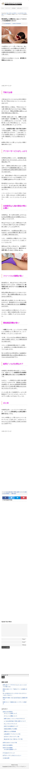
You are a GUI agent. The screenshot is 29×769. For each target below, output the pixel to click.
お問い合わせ (19, 8)
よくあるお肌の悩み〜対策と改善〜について (14, 492)
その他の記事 (6, 758)
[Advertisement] (15, 74)
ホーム (3, 8)
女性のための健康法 (8, 745)
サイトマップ (8, 8)
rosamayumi (8, 23)
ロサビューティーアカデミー (19, 766)
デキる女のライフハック (9, 753)
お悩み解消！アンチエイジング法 (12, 734)
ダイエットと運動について (10, 716)
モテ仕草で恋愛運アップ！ (10, 749)
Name (23, 639)
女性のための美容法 (8, 711)
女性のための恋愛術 (8, 747)
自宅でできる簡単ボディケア (11, 726)
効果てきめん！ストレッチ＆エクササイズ (14, 718)
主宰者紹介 (14, 8)
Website (24, 645)
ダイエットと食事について (10, 713)
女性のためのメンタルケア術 (10, 742)
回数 (12, 493)
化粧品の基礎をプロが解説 (10, 728)
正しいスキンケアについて (10, 723)
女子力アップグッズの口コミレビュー (12, 755)
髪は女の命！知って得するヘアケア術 (13, 739)
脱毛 (15, 493)
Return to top (14, 764)
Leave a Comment (17, 23)
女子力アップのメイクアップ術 (11, 736)
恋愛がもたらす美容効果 (10, 731)
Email (23, 642)
